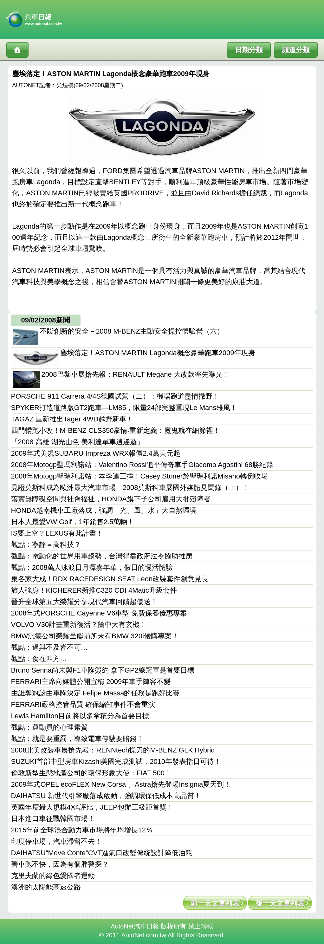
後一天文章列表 (280, 903)
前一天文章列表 (215, 903)
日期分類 (249, 50)
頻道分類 (296, 50)
